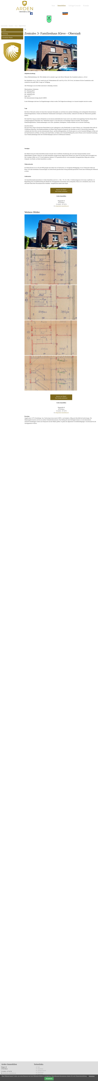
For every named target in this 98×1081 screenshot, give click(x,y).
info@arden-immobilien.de (62, 206)
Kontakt (86, 6)
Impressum (40, 1074)
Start (53, 6)
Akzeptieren (49, 1078)
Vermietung (5, 33)
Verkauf (16, 25)
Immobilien (62, 6)
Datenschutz (40, 1072)
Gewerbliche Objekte (7, 37)
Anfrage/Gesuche (74, 6)
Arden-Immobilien (4, 25)
